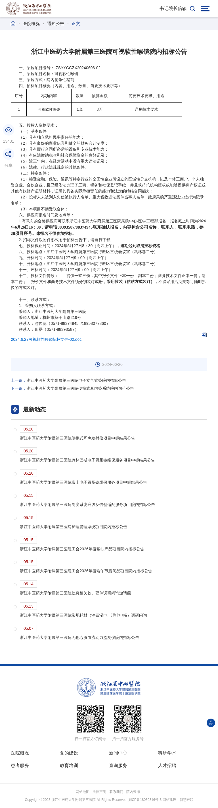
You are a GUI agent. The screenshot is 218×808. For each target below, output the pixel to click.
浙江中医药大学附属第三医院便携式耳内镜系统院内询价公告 (72, 388)
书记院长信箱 (173, 8)
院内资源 (133, 792)
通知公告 (55, 23)
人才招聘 (167, 765)
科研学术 (167, 752)
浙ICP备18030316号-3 (144, 800)
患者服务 (20, 765)
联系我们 (116, 792)
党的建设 (69, 752)
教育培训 (69, 765)
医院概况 (31, 23)
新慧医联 (186, 800)
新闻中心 (118, 752)
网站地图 (82, 792)
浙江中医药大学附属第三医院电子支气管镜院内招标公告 (68, 380)
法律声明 (99, 792)
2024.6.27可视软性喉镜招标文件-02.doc (46, 339)
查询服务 (118, 765)
